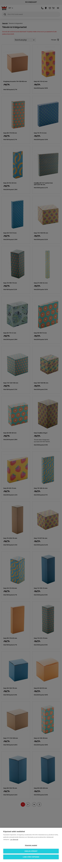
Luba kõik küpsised (31, 857)
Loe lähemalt (14, 839)
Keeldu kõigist (31, 851)
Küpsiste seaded (31, 845)
